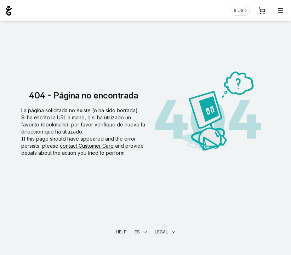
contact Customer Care (87, 146)
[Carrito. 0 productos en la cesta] (262, 10)
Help (121, 231)
